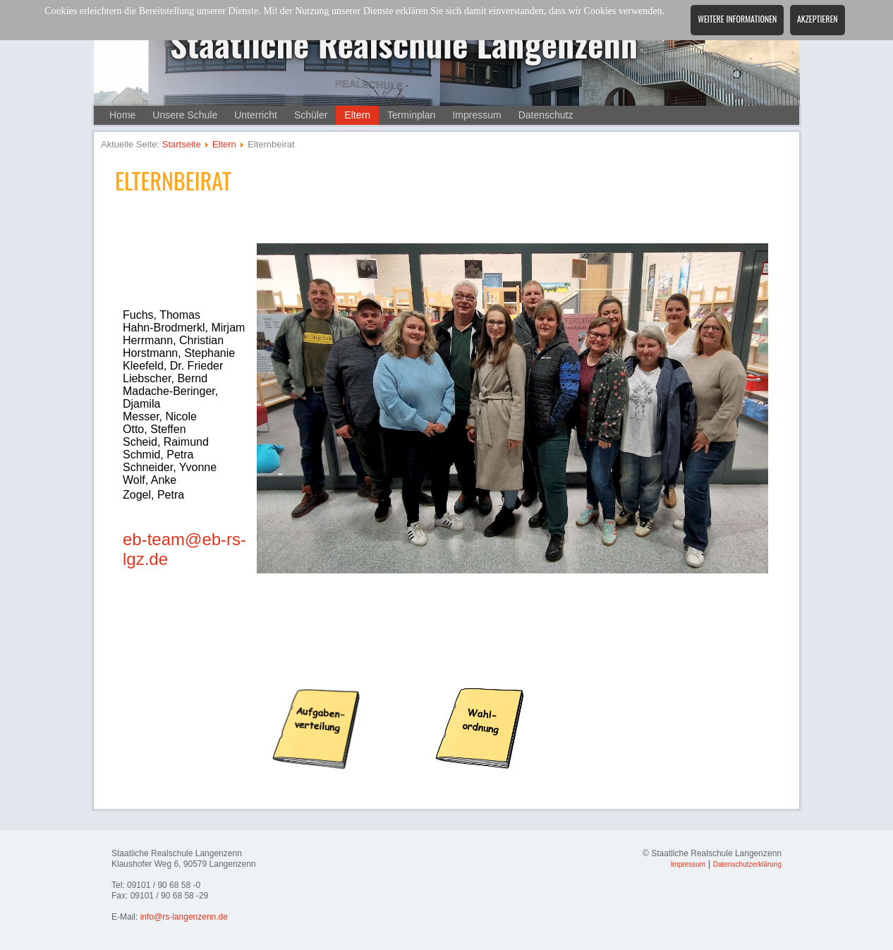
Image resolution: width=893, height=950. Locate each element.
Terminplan (411, 115)
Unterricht (255, 115)
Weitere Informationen (737, 19)
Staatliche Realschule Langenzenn (404, 43)
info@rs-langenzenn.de (184, 917)
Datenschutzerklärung (747, 864)
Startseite (181, 144)
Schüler (310, 115)
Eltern (357, 115)
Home (122, 115)
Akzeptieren (817, 19)
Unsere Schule (184, 115)
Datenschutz (545, 115)
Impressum (476, 115)
